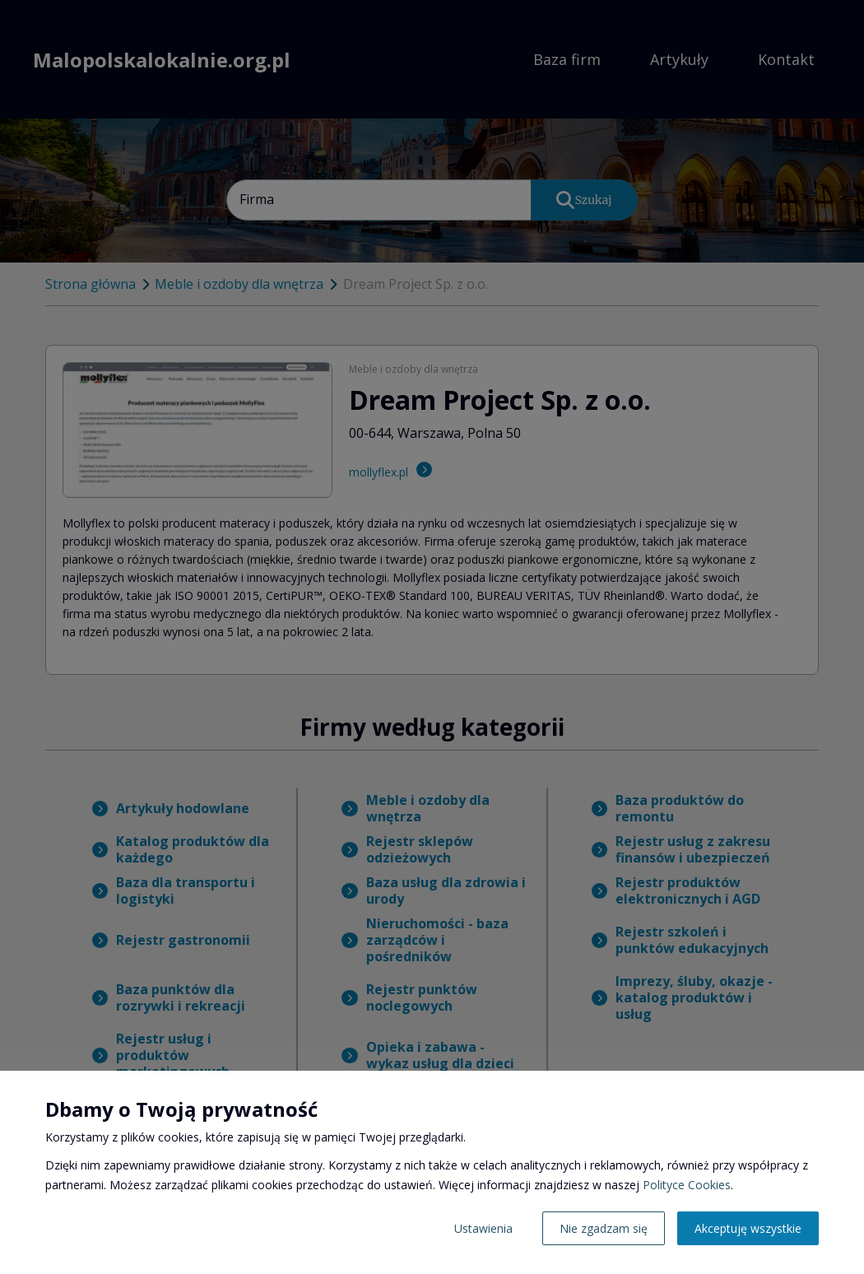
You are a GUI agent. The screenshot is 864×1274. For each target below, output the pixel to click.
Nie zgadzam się (604, 1228)
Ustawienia (483, 1228)
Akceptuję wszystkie (747, 1228)
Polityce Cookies (687, 1185)
